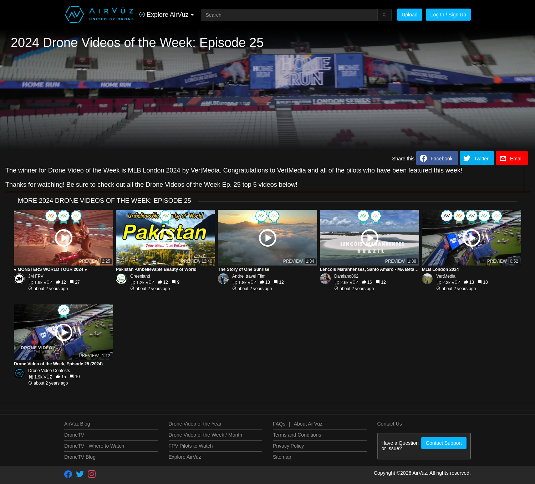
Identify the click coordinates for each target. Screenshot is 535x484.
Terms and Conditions (297, 435)
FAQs (279, 424)
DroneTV (74, 435)
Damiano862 (346, 276)
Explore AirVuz (185, 457)
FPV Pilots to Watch (191, 446)
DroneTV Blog (80, 457)
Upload (409, 14)
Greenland (140, 276)
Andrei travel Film (248, 276)
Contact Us (389, 424)
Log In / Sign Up (448, 14)
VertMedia (445, 276)
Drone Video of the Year (195, 424)
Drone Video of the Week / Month (206, 435)
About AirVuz (308, 424)
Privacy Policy (288, 446)
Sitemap (282, 457)
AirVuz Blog (77, 424)
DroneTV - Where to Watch (94, 446)
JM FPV (36, 276)
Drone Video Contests (49, 370)
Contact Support (444, 443)
